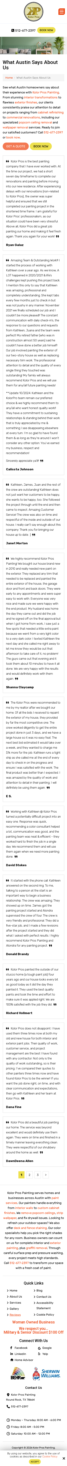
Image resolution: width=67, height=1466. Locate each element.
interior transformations (41, 97)
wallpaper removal (15, 127)
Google (45, 1348)
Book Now (46, 30)
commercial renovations (23, 117)
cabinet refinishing (51, 112)
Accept (35, 1461)
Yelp (43, 1354)
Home (9, 77)
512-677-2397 (23, 31)
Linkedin (18, 1354)
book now (13, 137)
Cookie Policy (49, 1456)
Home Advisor (21, 1360)
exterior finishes (26, 102)
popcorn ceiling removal (35, 122)
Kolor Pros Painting (46, 92)
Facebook (19, 1348)
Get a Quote (15, 146)
